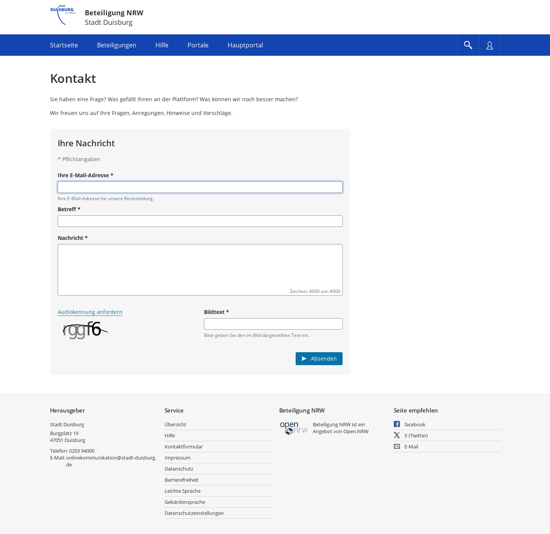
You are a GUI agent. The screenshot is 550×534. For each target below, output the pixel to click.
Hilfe (170, 435)
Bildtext (216, 312)
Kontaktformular (184, 446)
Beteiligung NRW (114, 12)
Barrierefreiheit (182, 479)
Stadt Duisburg (67, 424)
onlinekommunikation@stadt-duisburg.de (111, 461)
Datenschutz (179, 468)
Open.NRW (356, 431)
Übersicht (175, 424)
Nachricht (73, 237)
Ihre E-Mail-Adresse (85, 175)
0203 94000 (81, 450)
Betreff (69, 209)
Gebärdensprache (185, 501)
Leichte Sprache (183, 490)
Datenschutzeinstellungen (194, 513)
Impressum (178, 457)
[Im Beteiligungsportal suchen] (468, 45)
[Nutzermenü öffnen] (489, 45)
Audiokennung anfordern (90, 312)
